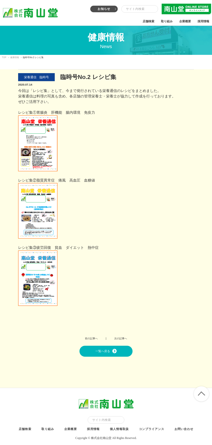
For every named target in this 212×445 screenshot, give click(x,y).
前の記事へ (91, 338)
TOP (4, 57)
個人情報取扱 (119, 429)
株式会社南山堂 (30, 13)
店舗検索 (148, 21)
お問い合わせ (184, 429)
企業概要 (185, 21)
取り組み (167, 21)
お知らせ (104, 8)
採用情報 (203, 21)
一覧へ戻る (106, 351)
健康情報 (14, 57)
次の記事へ (120, 338)
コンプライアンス (151, 429)
